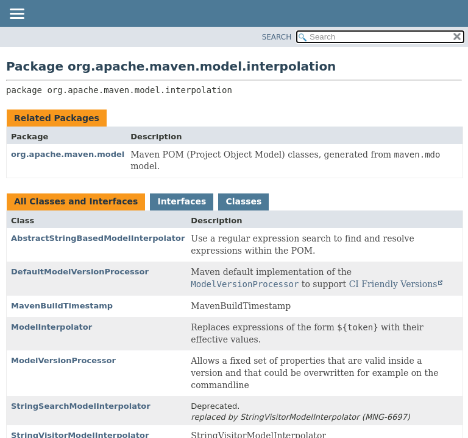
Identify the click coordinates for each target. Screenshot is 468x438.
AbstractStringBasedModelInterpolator (98, 238)
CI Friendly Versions (393, 284)
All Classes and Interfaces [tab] (76, 201)
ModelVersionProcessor (63, 360)
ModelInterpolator (51, 327)
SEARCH (277, 37)
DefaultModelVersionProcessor (80, 271)
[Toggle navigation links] (16, 14)
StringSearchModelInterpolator (81, 406)
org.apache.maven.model (67, 154)
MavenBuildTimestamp (62, 305)
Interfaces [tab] (181, 201)
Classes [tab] (243, 201)
